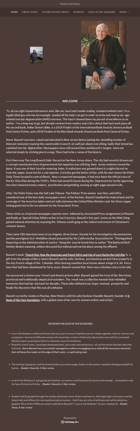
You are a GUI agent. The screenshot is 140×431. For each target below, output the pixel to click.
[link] (36, 54)
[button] (124, 12)
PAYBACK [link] (78, 12)
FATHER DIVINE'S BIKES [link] (55, 12)
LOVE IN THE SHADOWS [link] (102, 12)
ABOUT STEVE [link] (30, 12)
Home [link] (14, 12)
